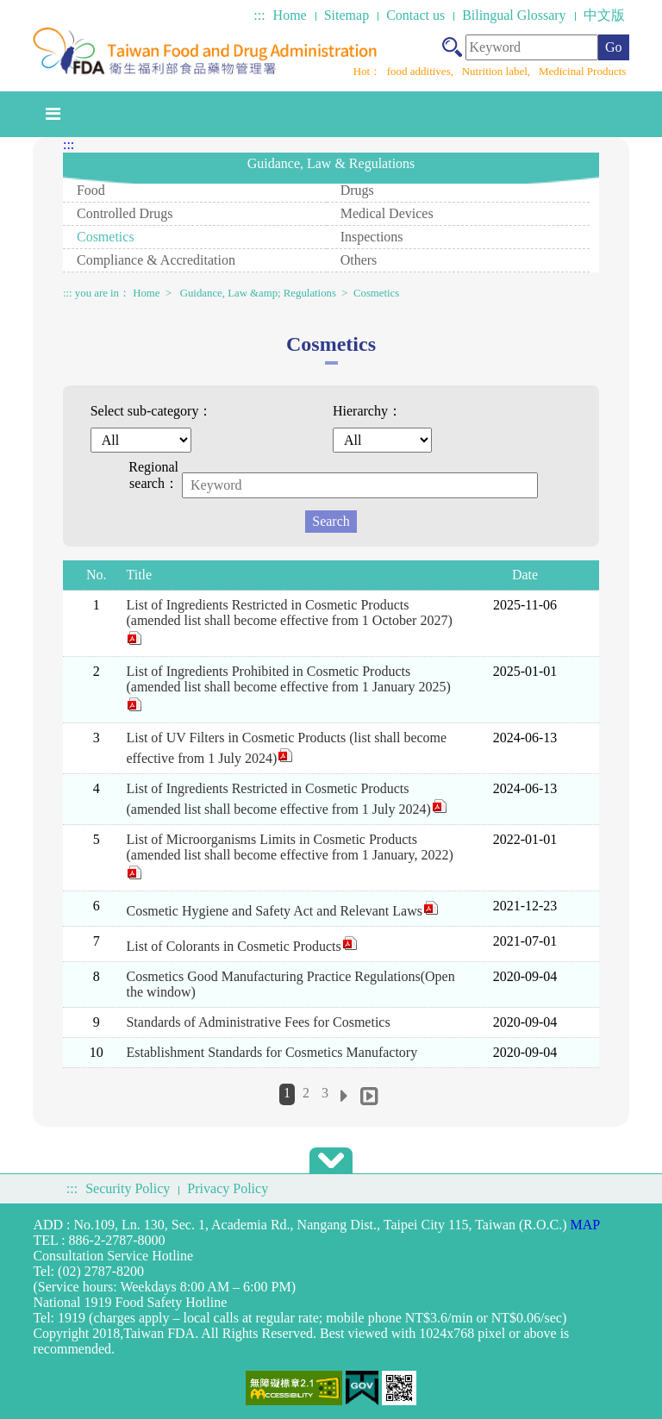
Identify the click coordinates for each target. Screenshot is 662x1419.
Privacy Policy (227, 1188)
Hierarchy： (367, 410)
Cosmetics (105, 236)
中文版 (604, 15)
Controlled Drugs (125, 213)
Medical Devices (387, 213)
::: (259, 15)
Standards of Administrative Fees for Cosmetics (258, 1022)
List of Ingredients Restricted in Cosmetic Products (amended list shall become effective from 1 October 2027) (289, 621)
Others (359, 260)
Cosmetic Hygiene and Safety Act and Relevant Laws (282, 910)
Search (331, 521)
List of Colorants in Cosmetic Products (242, 946)
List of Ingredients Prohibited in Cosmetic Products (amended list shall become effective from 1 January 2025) (288, 688)
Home (290, 15)
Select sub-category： (152, 410)
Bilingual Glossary (513, 15)
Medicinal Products (582, 71)
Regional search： (153, 475)
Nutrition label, (498, 71)
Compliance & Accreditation (156, 260)
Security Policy (127, 1188)
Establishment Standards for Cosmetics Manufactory (271, 1052)
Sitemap (346, 15)
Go (613, 47)
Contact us (415, 15)
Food (91, 190)
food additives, (422, 71)
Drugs (357, 190)
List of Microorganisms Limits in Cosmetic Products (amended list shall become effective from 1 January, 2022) (289, 856)
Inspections (371, 236)
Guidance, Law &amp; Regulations (258, 293)
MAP (586, 1224)
